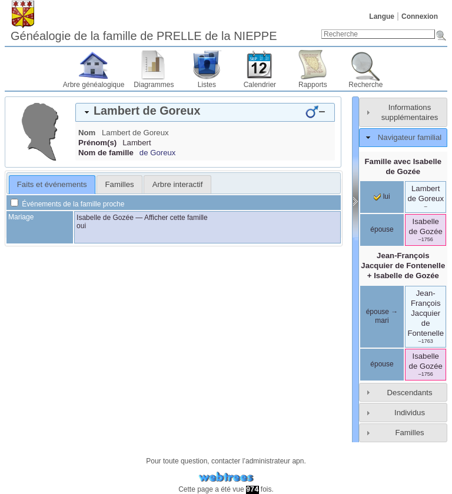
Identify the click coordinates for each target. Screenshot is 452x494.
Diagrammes (154, 85)
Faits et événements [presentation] (52, 184)
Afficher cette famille (176, 217)
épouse (381, 229)
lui (382, 196)
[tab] (205, 112)
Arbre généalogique (94, 85)
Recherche (365, 85)
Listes (207, 85)
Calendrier (260, 85)
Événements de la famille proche (67, 204)
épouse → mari (382, 316)
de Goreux (157, 152)
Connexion (419, 16)
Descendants (410, 392)
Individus (409, 412)
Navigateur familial (409, 137)
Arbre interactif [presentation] (177, 184)
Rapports (312, 85)
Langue (381, 16)
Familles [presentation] (119, 184)
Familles (409, 432)
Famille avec (403, 166)
